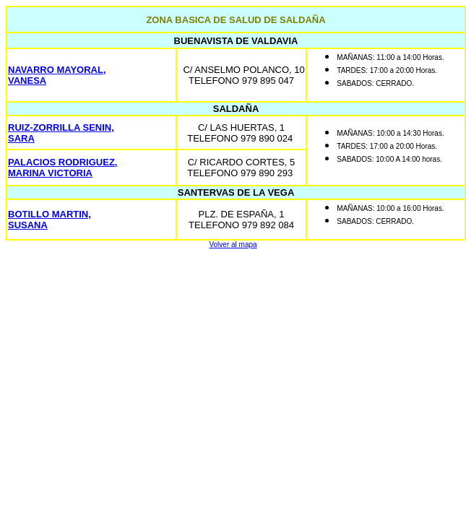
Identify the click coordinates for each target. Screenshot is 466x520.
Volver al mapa (232, 244)
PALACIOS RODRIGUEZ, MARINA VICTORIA (62, 167)
